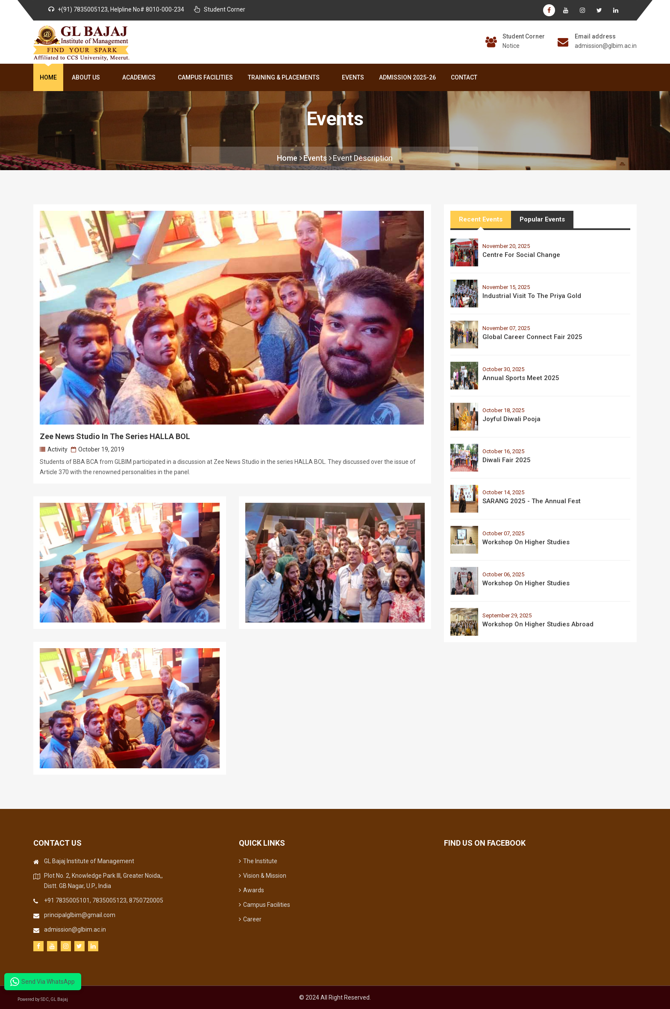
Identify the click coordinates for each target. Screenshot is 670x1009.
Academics (140, 77)
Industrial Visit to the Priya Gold (531, 296)
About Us (87, 77)
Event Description (363, 157)
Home (48, 77)
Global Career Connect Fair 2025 (532, 337)
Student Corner (523, 36)
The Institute (258, 861)
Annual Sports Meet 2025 (520, 378)
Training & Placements (285, 77)
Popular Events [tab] (542, 219)
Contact (464, 77)
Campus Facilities (205, 77)
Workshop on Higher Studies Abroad (538, 624)
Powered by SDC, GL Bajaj (43, 999)
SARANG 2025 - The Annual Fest (531, 501)
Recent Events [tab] (480, 219)
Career (250, 919)
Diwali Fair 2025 (506, 460)
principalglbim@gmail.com (79, 915)
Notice (511, 45)
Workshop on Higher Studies (526, 542)
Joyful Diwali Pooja (511, 419)
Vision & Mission (262, 875)
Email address (595, 36)
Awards (251, 890)
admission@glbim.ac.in (606, 45)
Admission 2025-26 (407, 77)
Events (353, 77)
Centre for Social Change (521, 255)
